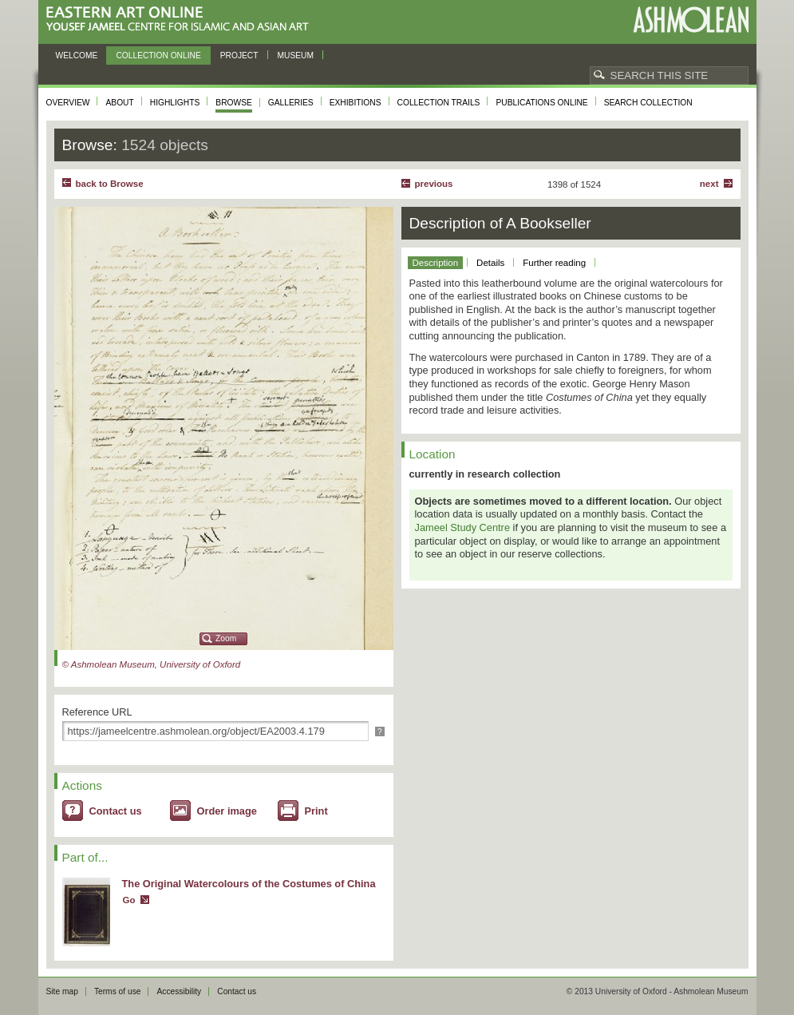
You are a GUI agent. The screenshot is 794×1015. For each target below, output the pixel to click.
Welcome (77, 55)
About (119, 102)
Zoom (225, 638)
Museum (296, 55)
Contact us (115, 811)
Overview (68, 102)
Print (316, 811)
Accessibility (178, 991)
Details (490, 263)
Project (239, 55)
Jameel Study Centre (463, 527)
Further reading (554, 263)
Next (709, 183)
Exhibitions (355, 102)
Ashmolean (691, 19)
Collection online (158, 55)
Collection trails (438, 102)
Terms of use (117, 991)
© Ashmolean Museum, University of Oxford (151, 664)
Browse (233, 102)
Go (129, 900)
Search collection (648, 102)
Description (436, 263)
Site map (62, 991)
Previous (434, 183)
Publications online (541, 102)
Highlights (175, 102)
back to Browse (110, 183)
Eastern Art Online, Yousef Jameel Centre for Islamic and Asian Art (181, 19)
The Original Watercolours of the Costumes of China (249, 884)
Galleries (291, 102)
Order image (227, 811)
